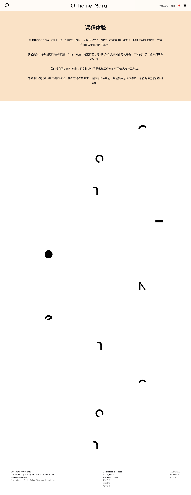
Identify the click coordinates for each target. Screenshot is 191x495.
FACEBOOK (174, 474)
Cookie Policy (29, 480)
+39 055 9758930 (110, 477)
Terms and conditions (45, 480)
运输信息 (106, 483)
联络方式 (163, 5)
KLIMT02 (173, 477)
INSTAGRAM (175, 471)
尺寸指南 (106, 485)
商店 (173, 5)
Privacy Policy (16, 480)
